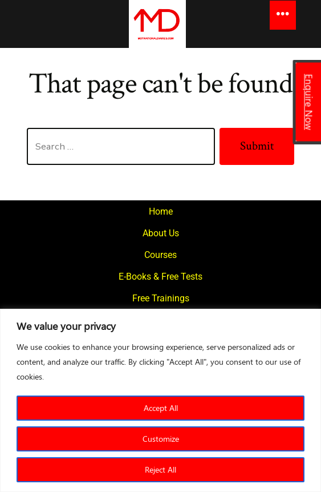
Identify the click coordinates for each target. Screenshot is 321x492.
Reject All (160, 469)
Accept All (161, 407)
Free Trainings (160, 298)
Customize (161, 438)
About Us (161, 233)
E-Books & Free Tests (160, 276)
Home (161, 211)
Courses (160, 254)
